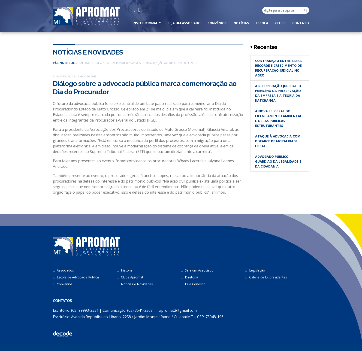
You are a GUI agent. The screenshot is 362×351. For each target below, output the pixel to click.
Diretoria (191, 277)
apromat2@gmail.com (178, 310)
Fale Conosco (195, 284)
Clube (280, 23)
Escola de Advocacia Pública (78, 277)
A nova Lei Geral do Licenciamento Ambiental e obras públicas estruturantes (278, 118)
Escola (262, 23)
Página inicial (64, 63)
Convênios (217, 23)
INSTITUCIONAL (145, 23)
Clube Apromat (132, 277)
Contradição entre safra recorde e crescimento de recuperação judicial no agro (278, 67)
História (127, 270)
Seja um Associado (184, 23)
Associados (65, 270)
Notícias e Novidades (88, 52)
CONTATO (300, 23)
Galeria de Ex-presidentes (268, 277)
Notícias (241, 23)
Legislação (257, 270)
